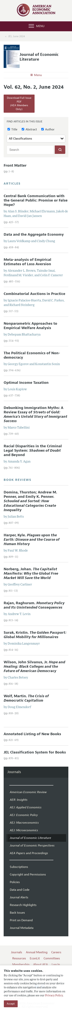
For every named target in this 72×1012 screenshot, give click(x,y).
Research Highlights (23, 905)
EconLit (35, 958)
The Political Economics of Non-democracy (32, 355)
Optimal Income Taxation (26, 382)
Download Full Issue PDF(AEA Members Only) (19, 103)
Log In (56, 964)
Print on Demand (21, 920)
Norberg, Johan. (31, 573)
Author (48, 129)
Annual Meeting (36, 952)
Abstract (29, 129)
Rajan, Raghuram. (34, 605)
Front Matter (15, 165)
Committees (52, 958)
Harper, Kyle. (32, 539)
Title (12, 129)
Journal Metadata (21, 928)
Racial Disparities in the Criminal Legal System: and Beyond (33, 450)
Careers (56, 952)
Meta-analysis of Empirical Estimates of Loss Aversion (27, 261)
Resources (19, 958)
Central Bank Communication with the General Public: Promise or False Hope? (36, 200)
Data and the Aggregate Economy (34, 234)
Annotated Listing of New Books (32, 734)
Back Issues (17, 913)
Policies (15, 882)
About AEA (40, 964)
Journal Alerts (19, 897)
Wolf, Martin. (26, 698)
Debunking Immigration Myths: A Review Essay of (35, 414)
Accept (11, 1003)
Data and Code (19, 890)
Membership (20, 964)
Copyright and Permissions (28, 874)
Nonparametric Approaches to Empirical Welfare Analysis (30, 325)
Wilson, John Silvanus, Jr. (34, 666)
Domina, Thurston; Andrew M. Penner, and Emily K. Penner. (30, 501)
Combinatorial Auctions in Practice (34, 294)
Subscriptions (19, 867)
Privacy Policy (54, 995)
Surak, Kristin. (35, 634)
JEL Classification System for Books (35, 752)
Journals (14, 772)
